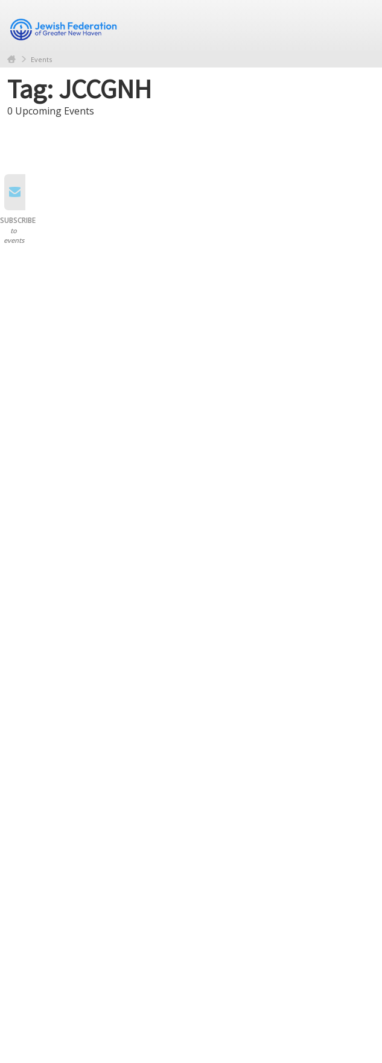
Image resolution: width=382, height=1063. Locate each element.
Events (41, 59)
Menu (361, 25)
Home (11, 59)
